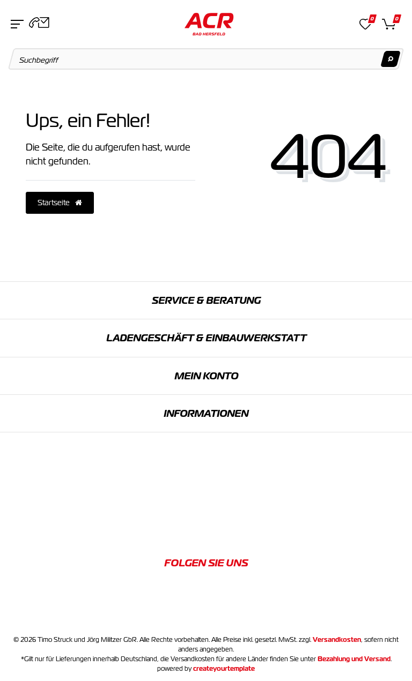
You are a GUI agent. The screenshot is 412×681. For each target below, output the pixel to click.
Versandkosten (337, 639)
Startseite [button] (60, 202)
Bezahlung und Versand (354, 659)
